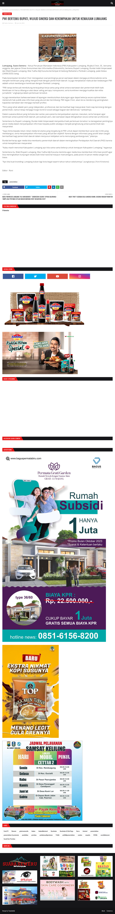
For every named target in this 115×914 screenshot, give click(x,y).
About (103, 911)
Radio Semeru (8, 23)
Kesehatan (54, 831)
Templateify (11, 911)
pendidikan (25, 835)
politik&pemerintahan (69, 835)
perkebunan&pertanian (46, 835)
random (80, 835)
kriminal (85, 831)
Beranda (5, 10)
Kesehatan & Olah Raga (66, 831)
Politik (57, 835)
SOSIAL (95, 835)
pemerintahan (14, 10)
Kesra (78, 831)
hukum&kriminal (43, 831)
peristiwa (33, 835)
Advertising (8, 449)
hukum (33, 831)
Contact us (110, 911)
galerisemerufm (23, 831)
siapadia (87, 835)
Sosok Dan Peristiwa (9, 839)
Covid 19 (6, 831)
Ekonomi (14, 831)
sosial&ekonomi (105, 835)
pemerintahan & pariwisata (11, 835)
